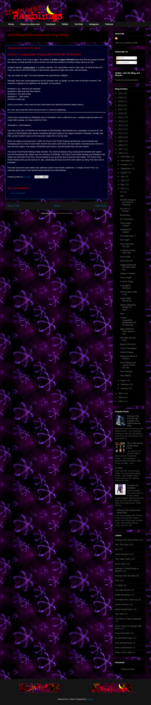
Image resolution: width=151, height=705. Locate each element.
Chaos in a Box (128, 669)
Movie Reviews (122, 554)
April (123, 188)
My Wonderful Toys (123, 638)
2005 (120, 393)
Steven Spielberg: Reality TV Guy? (128, 307)
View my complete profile (126, 43)
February (125, 384)
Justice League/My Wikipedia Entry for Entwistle (128, 321)
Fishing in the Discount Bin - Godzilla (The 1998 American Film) (134, 421)
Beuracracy (125, 215)
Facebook (50, 24)
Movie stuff (120, 564)
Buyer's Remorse (128, 344)
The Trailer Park (122, 559)
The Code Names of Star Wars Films (135, 445)
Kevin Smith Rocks (123, 647)
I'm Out (123, 192)
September (126, 168)
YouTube (78, 24)
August (124, 172)
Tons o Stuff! (125, 277)
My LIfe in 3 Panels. (125, 210)
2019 (120, 101)
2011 (120, 133)
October (124, 164)
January (124, 388)
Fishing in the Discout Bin (126, 540)
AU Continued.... (127, 219)
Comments (123, 62)
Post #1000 (125, 257)
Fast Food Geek (122, 633)
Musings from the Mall (125, 576)
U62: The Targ (121, 544)
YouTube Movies (122, 590)
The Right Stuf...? (128, 236)
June (123, 180)
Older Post (100, 206)
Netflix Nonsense (123, 595)
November (126, 160)
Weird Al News (126, 352)
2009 (120, 141)
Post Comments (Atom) (62, 213)
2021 (120, 93)
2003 (120, 401)
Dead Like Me (126, 261)
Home (11, 24)
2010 (120, 137)
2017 (120, 109)
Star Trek (119, 614)
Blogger (90, 699)
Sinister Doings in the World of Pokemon (128, 202)
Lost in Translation (128, 348)
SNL (122, 196)
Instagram (94, 24)
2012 (120, 129)
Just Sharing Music (123, 643)
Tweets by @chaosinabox (126, 80)
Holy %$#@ (125, 375)
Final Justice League (125, 224)
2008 (120, 145)
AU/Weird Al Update (125, 230)
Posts (120, 58)
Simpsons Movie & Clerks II (128, 357)
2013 (120, 125)
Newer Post (13, 206)
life (116, 549)
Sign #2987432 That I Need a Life (127, 331)
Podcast (109, 24)
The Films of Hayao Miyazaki (128, 619)
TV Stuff (118, 585)
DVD (117, 580)
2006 (120, 153)
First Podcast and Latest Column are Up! (128, 365)
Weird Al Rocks (122, 604)
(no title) (119, 468)
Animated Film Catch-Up (126, 599)
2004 (120, 397)
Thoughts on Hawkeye (132, 486)
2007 (120, 149)
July (123, 176)
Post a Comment (18, 193)
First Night (124, 240)
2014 (120, 121)
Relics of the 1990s (123, 652)
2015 (120, 117)
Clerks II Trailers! (127, 273)
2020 (120, 97)
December (126, 156)
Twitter (65, 24)
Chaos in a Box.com (30, 24)
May (123, 184)
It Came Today (126, 281)
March (124, 380)
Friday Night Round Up (125, 299)
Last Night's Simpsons (125, 286)
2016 (120, 113)
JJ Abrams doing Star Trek (127, 251)
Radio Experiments (123, 609)
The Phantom (126, 371)
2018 (120, 105)
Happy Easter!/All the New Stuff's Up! (128, 267)
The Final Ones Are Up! (127, 245)
